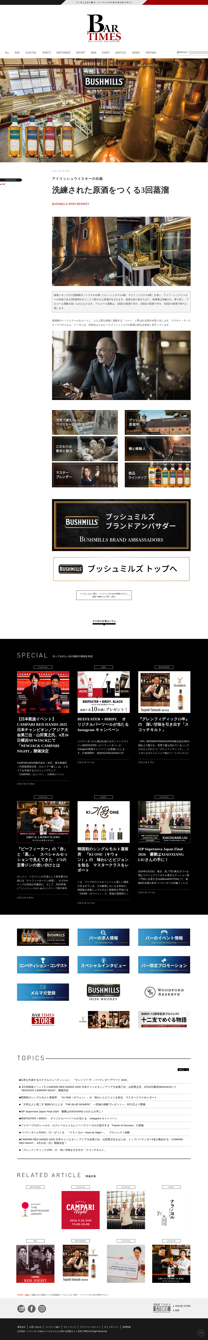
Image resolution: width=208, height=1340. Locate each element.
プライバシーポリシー (90, 1327)
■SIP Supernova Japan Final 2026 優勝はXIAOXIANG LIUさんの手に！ (61, 1111)
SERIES (136, 52)
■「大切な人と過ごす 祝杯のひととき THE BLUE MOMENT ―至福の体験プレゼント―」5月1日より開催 (82, 1104)
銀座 (177, 1310)
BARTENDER (63, 52)
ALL (7, 52)
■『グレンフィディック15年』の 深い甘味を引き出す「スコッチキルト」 (63, 1149)
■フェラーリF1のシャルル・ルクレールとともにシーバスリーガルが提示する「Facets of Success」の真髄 (81, 1125)
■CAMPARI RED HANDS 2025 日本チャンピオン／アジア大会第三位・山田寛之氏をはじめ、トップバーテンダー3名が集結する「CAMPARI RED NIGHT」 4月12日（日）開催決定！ (101, 1141)
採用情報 (126, 1327)
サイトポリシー (111, 1327)
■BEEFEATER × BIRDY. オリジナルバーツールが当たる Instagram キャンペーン (68, 1118)
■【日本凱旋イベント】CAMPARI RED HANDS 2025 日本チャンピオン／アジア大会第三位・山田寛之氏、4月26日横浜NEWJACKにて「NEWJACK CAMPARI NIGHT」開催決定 (98, 1088)
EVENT (106, 52)
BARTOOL (120, 52)
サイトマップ (70, 1327)
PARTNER (151, 52)
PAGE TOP (201, 1333)
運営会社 (21, 1327)
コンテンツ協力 (52, 1327)
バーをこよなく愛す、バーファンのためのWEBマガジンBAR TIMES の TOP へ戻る (104, 595)
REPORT (80, 52)
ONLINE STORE (183, 1306)
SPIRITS (46, 52)
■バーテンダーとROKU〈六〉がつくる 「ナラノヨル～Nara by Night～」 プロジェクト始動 (74, 1132)
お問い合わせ (35, 1327)
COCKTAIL (30, 52)
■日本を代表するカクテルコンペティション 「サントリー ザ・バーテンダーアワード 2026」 (75, 1079)
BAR (17, 52)
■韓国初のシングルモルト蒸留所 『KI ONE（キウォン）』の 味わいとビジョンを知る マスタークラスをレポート (89, 1097)
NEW (93, 52)
